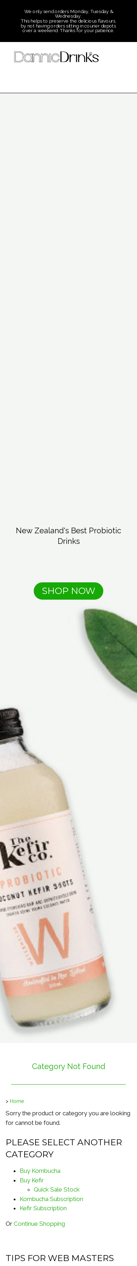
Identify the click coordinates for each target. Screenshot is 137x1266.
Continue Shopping (39, 1223)
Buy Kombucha (40, 1170)
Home (17, 1101)
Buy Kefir (32, 1180)
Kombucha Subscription (51, 1198)
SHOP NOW (68, 590)
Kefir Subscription (43, 1208)
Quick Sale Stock (57, 1189)
